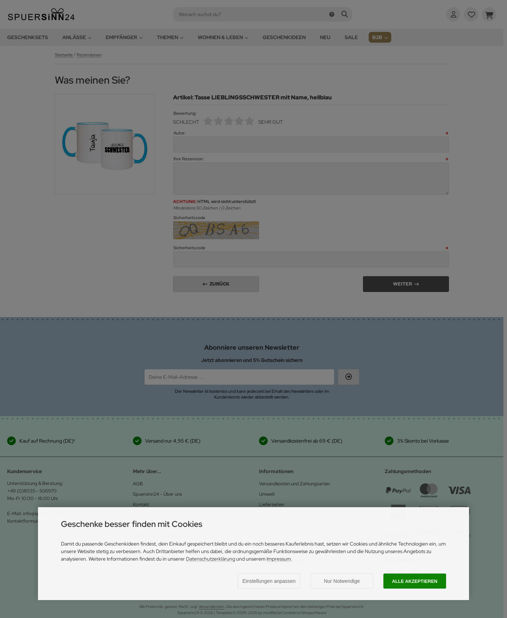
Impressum (279, 559)
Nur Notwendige (342, 581)
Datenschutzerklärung (210, 559)
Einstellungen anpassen (269, 581)
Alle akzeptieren (414, 581)
